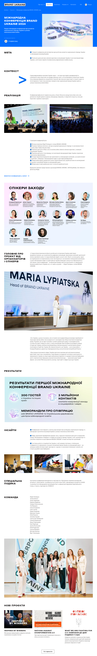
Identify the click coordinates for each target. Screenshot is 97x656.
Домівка (6, 10)
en (81, 4)
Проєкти (12, 10)
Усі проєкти (47, 651)
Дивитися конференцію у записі (16, 176)
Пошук (88, 5)
